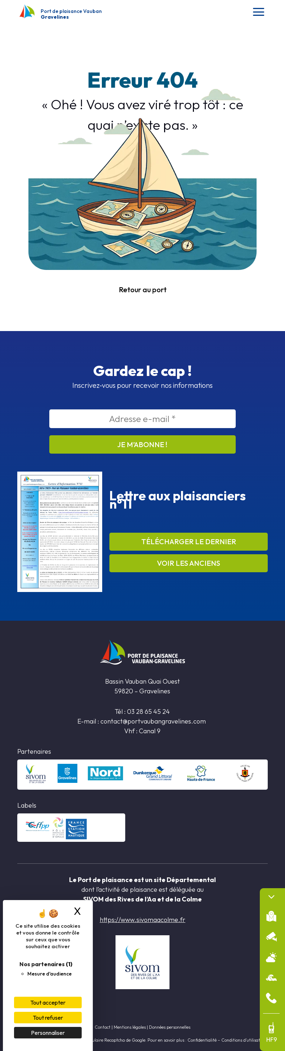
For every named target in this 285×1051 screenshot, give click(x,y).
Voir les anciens (188, 563)
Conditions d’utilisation (243, 1040)
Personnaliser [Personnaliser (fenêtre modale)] (48, 1032)
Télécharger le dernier (188, 541)
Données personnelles (169, 1027)
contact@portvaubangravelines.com (153, 721)
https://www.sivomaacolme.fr (142, 919)
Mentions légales (130, 1027)
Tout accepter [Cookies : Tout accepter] (47, 1002)
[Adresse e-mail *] (142, 418)
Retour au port (143, 289)
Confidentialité (202, 1040)
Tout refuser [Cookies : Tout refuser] (48, 1017)
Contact (102, 1027)
